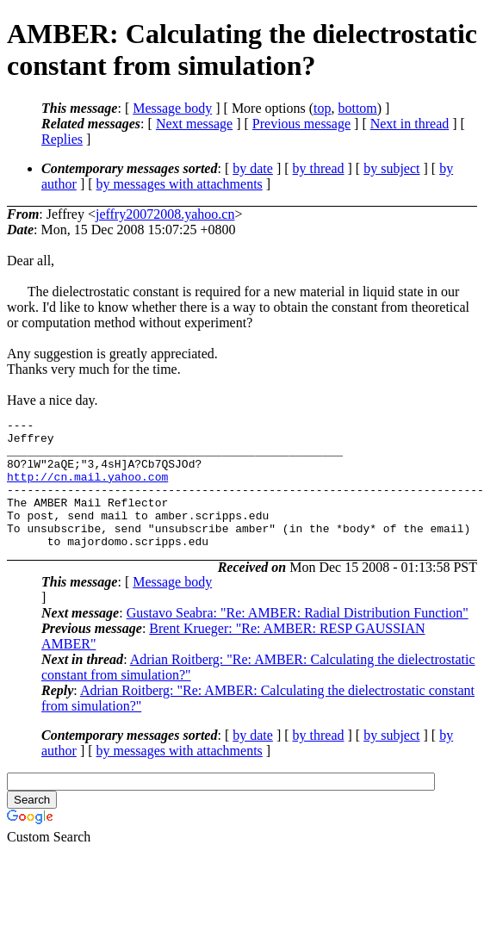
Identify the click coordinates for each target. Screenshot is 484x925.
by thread (318, 168)
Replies (62, 139)
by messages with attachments (179, 184)
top (322, 108)
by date (253, 168)
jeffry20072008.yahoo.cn (165, 214)
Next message (194, 123)
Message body (172, 108)
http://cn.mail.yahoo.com (87, 489)
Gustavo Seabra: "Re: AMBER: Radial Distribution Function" (297, 638)
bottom (357, 108)
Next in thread (410, 123)
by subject (391, 168)
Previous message (301, 123)
